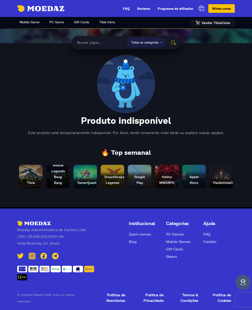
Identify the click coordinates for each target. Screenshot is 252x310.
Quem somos (140, 234)
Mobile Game (30, 22)
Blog (133, 241)
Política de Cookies (222, 298)
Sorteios (143, 8)
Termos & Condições (189, 298)
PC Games (175, 234)
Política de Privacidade (153, 298)
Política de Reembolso (115, 298)
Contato (209, 241)
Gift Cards (81, 22)
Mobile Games (178, 241)
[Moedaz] (34, 223)
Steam (171, 256)
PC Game (57, 22)
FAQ (126, 8)
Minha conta (221, 8)
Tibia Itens (107, 22)
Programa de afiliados (175, 8)
